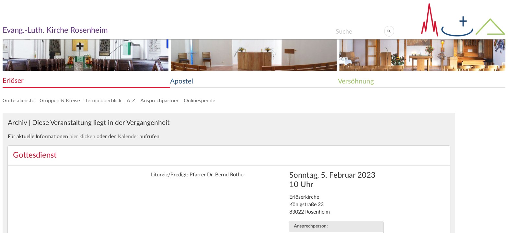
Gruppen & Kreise (60, 100)
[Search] (359, 31)
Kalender (128, 136)
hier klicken (82, 136)
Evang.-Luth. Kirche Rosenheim (55, 30)
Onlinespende (199, 100)
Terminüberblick (103, 100)
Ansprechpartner (159, 100)
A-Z (131, 100)
